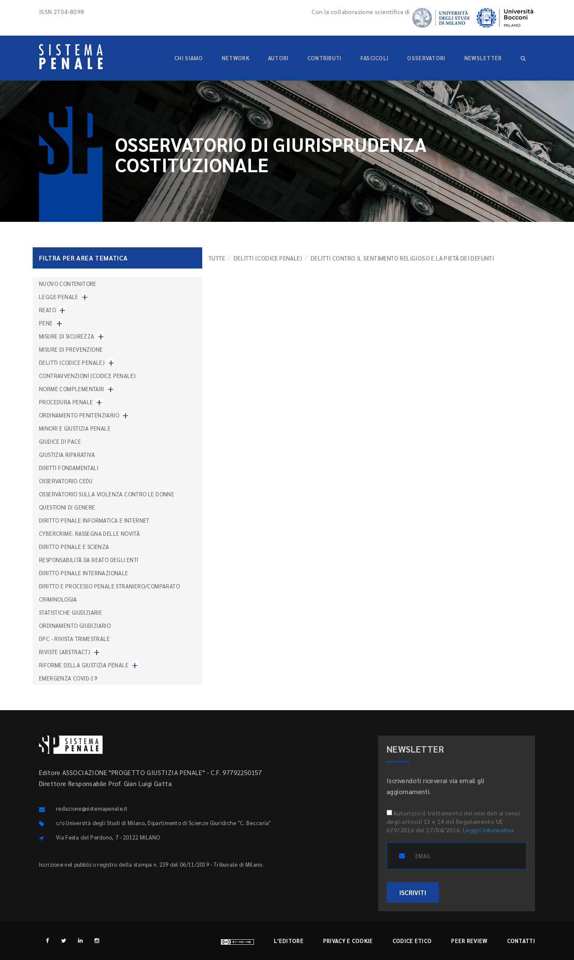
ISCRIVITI (412, 892)
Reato (47, 309)
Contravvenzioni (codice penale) (87, 375)
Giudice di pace (60, 441)
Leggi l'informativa (488, 830)
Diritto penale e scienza (74, 546)
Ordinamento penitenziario (79, 415)
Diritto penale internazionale (83, 573)
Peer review (469, 940)
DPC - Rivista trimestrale (74, 638)
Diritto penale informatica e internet (94, 520)
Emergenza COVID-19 (68, 678)
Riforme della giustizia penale (83, 665)
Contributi (324, 58)
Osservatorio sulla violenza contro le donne (106, 494)
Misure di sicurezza (67, 336)
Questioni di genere (67, 507)
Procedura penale (66, 402)
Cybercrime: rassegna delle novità (89, 533)
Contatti (521, 940)
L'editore (289, 940)
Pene (46, 323)
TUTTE (217, 258)
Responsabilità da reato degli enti (89, 559)
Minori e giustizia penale (75, 428)
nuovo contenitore (68, 283)
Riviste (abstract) (64, 651)
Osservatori (426, 58)
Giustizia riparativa (67, 454)
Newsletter (483, 58)
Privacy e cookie (348, 940)
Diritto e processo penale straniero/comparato (109, 586)
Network (235, 58)
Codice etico (412, 940)
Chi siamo (188, 58)
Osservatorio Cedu (66, 480)
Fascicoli (374, 58)
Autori (278, 58)
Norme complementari (71, 388)
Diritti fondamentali (68, 467)
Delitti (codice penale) (268, 258)
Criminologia (58, 599)
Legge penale (58, 296)
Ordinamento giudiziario (75, 625)
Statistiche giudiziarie (70, 612)
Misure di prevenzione (71, 349)
